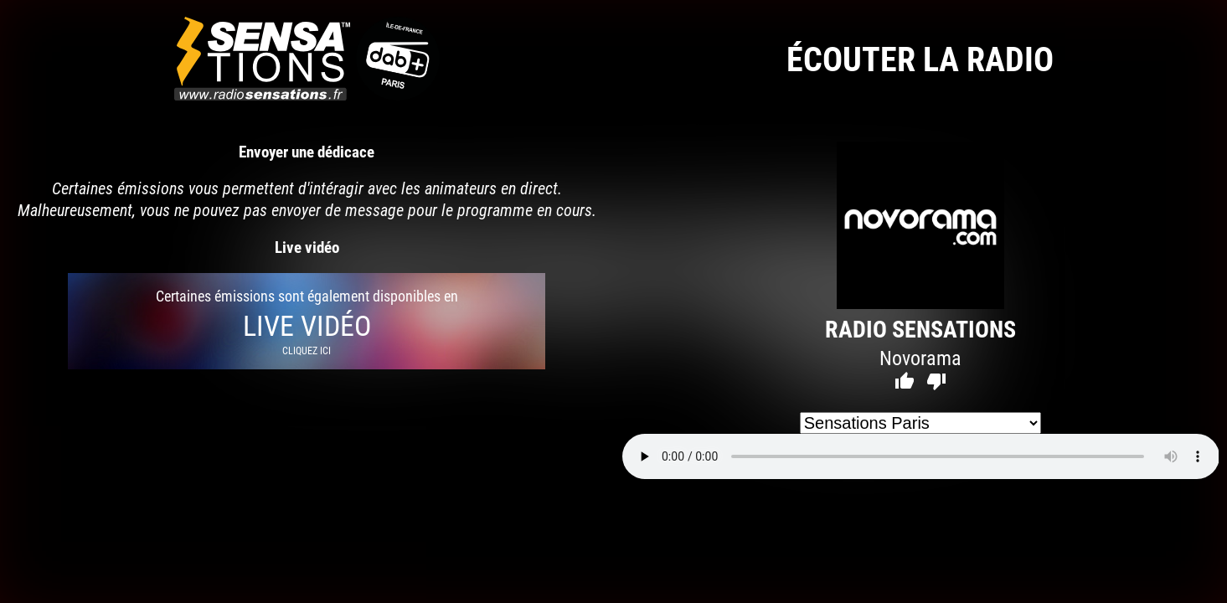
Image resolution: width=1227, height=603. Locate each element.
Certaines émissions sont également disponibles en (306, 321)
